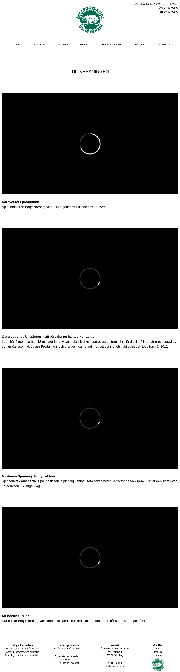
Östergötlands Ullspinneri (90, 23)
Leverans (157, 655)
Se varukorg (168, 11)
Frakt (157, 648)
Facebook (74, 663)
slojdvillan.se (78, 648)
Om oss (139, 44)
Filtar (63, 44)
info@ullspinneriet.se (115, 666)
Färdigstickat (110, 44)
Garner (15, 44)
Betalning (158, 652)
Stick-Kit (40, 44)
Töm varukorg (167, 7)
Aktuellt (163, 44)
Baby (83, 44)
